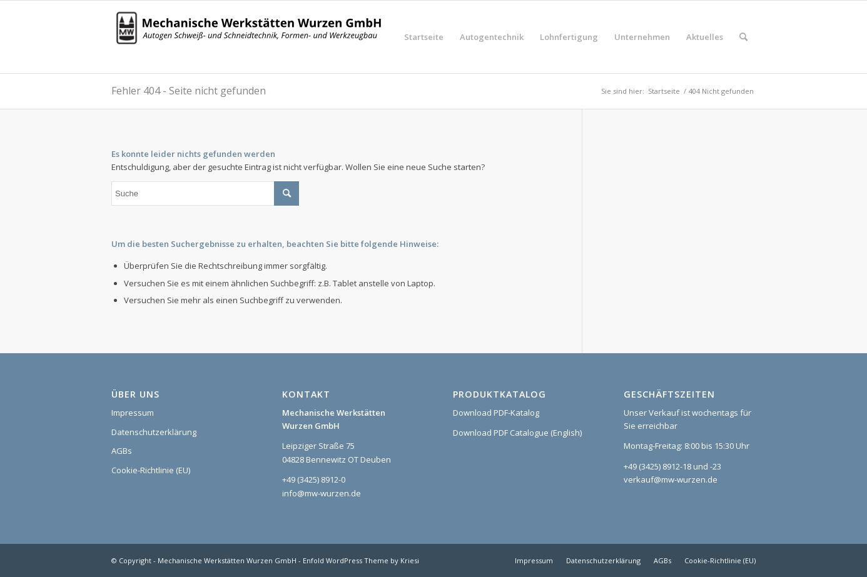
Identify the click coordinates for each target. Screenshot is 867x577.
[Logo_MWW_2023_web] (252, 37)
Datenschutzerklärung (153, 432)
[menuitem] (424, 37)
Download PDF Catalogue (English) (517, 432)
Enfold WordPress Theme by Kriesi (361, 560)
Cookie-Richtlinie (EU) (150, 470)
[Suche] (743, 37)
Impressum (132, 412)
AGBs (121, 450)
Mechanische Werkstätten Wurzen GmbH (227, 560)
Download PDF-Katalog (496, 412)
